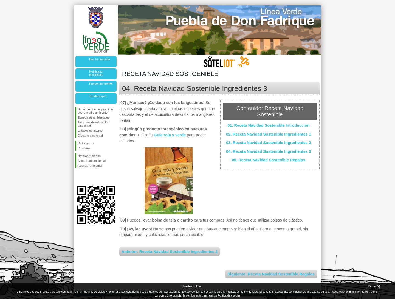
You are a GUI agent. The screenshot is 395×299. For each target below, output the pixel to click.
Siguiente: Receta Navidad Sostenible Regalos (271, 274)
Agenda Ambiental (90, 165)
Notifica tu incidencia (96, 73)
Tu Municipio (97, 96)
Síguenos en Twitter (87, 177)
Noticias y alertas (89, 155)
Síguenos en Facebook (78, 177)
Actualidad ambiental (92, 160)
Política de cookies (229, 295)
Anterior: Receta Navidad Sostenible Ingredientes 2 (170, 251)
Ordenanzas (86, 143)
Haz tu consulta (99, 59)
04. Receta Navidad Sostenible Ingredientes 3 (268, 151)
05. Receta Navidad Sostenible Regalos (268, 160)
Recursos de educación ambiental (93, 124)
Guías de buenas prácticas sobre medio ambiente (96, 111)
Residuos (84, 148)
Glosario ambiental (90, 135)
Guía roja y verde (170, 135)
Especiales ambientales (93, 117)
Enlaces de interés (90, 130)
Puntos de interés (101, 83)
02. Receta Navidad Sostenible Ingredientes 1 (268, 134)
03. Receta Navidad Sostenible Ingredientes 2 (268, 142)
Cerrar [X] (374, 286)
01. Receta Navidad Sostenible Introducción (268, 125)
